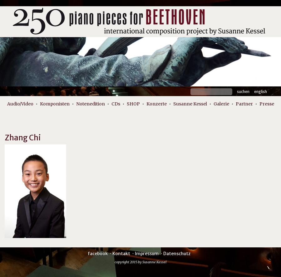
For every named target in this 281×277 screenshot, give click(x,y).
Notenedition (90, 104)
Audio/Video (20, 104)
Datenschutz (176, 253)
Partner (244, 104)
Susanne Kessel (190, 104)
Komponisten (55, 104)
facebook (98, 253)
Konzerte (156, 104)
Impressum (147, 253)
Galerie (221, 104)
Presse (266, 104)
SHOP (133, 104)
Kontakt (121, 253)
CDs (115, 104)
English (260, 91)
